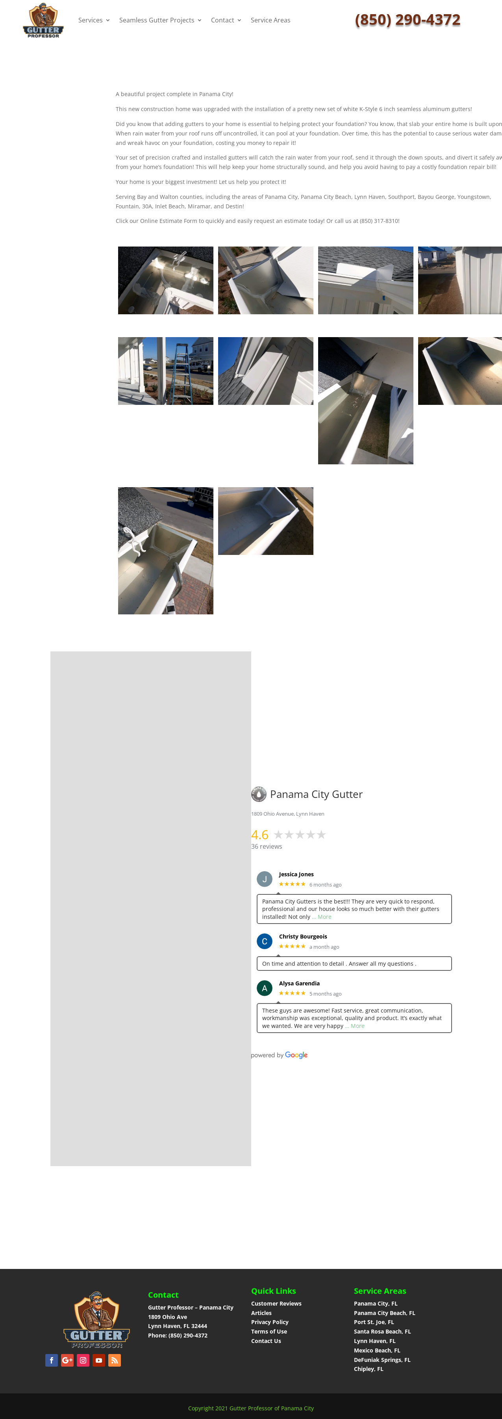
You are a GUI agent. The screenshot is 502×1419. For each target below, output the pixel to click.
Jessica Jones (296, 874)
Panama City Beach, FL (384, 1313)
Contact (222, 20)
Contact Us (266, 1341)
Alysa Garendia (299, 983)
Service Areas (271, 20)
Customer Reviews (276, 1303)
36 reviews (266, 846)
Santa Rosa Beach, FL (382, 1331)
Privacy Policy (270, 1322)
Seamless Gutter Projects (157, 20)
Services (90, 20)
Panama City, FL (376, 1303)
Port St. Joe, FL (375, 1322)
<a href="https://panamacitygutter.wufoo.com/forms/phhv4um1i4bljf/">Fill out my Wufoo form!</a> (157, 907)
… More (322, 916)
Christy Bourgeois (303, 936)
